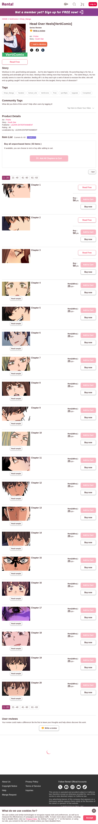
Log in (93, 4)
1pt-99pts (64, 93)
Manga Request (9, 795)
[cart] (82, 4)
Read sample (16, 299)
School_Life (32, 93)
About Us (6, 782)
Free (55, 93)
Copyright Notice (9, 786)
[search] (74, 4)
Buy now (88, 206)
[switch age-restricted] (66, 4)
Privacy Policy (32, 782)
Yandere (21, 93)
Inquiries (29, 790)
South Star (39, 39)
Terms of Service (33, 786)
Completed (87, 93)
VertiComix (45, 93)
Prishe (36, 36)
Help (4, 790)
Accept (89, 818)
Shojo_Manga (9, 93)
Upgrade (75, 93)
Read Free (15, 62)
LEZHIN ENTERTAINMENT (22, 125)
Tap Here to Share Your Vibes (79, 108)
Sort (92, 172)
